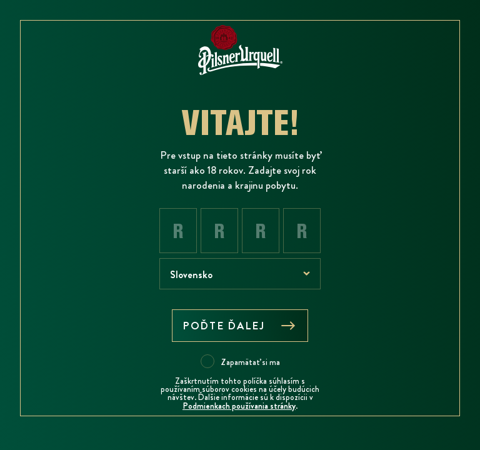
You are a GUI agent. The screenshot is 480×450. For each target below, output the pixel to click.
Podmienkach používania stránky (239, 406)
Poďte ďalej (240, 325)
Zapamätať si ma (250, 362)
